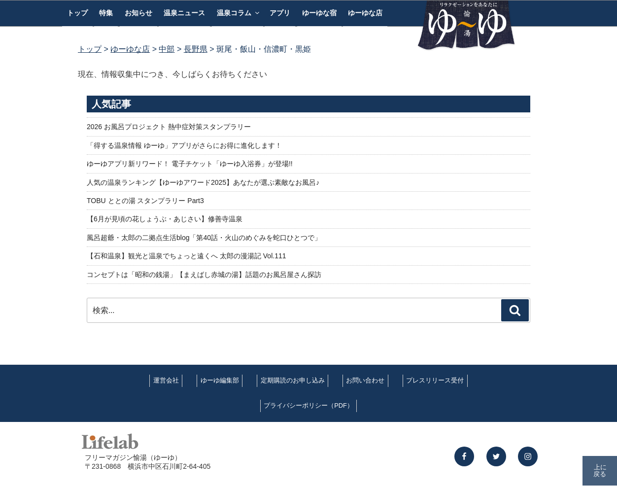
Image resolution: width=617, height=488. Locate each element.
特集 (106, 13)
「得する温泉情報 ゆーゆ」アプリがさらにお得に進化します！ (184, 145)
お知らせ (138, 13)
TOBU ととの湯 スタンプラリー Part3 (145, 201)
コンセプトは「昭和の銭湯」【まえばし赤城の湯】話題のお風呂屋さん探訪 (204, 275)
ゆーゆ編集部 (220, 380)
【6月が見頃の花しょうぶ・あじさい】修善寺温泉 (164, 219)
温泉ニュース (184, 13)
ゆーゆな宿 (319, 13)
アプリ (280, 13)
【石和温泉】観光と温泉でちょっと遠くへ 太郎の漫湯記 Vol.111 (186, 256)
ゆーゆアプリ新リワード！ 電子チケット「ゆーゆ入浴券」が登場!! (190, 164)
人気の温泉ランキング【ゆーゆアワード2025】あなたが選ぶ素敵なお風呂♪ (203, 182)
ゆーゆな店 (365, 13)
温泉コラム (239, 13)
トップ (77, 13)
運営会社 (166, 380)
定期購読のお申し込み (293, 380)
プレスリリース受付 (435, 380)
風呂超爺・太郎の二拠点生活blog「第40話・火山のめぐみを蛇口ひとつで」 (204, 238)
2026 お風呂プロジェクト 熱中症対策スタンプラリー (169, 127)
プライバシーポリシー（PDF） (308, 405)
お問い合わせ (365, 380)
